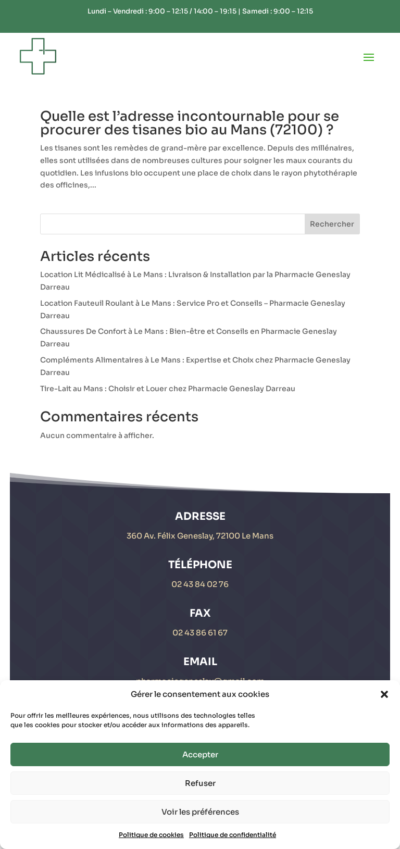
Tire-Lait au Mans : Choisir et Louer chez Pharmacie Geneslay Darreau (167, 388)
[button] (384, 694)
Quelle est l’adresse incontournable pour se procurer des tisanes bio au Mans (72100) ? (189, 123)
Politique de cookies (151, 835)
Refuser (200, 783)
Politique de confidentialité (232, 835)
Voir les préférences (200, 812)
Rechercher (332, 224)
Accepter (200, 754)
